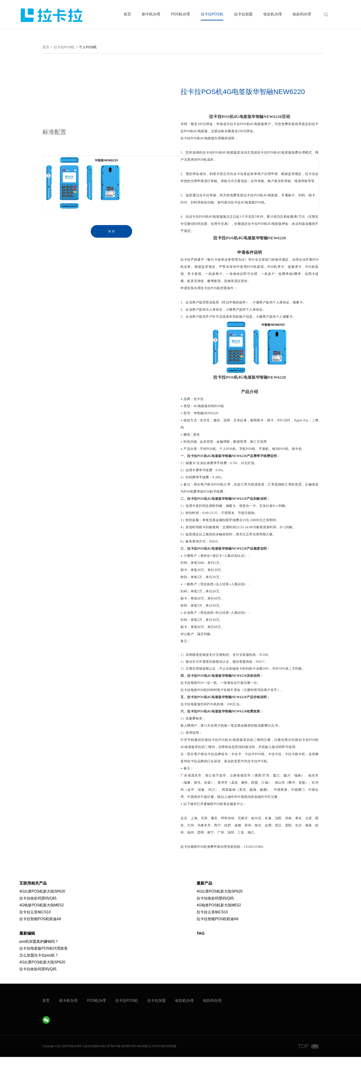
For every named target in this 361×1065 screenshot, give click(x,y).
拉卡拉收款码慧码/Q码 (37, 906)
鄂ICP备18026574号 (123, 1054)
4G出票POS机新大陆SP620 (42, 899)
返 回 (111, 232)
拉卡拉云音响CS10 (35, 920)
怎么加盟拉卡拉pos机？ (38, 963)
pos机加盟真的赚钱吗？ (38, 949)
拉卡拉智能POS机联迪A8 (40, 927)
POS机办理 (180, 14)
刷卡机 (100, 1054)
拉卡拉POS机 (212, 14)
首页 (127, 14)
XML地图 (142, 1054)
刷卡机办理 (151, 14)
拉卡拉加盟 (243, 14)
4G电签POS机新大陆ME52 (41, 913)
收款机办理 (272, 14)
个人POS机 (88, 48)
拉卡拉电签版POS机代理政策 (43, 956)
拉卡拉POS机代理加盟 (162, 1054)
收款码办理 (302, 14)
